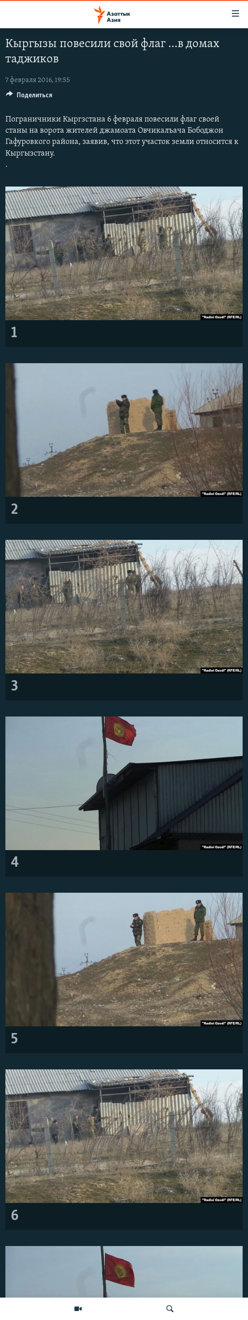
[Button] (29, 97)
